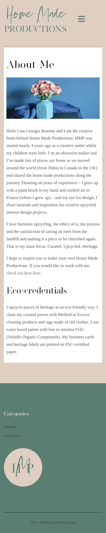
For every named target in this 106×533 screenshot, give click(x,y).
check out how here (23, 273)
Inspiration (11, 436)
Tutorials (10, 427)
